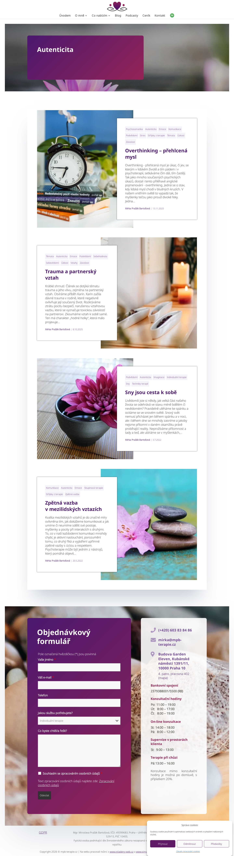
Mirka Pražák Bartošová (137, 208)
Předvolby (216, 843)
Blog (118, 15)
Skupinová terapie (93, 487)
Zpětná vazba (72, 494)
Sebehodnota (100, 256)
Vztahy (74, 262)
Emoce (162, 129)
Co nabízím (99, 15)
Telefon (43, 695)
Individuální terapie (177, 377)
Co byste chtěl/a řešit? (52, 731)
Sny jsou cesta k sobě (151, 392)
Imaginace (159, 377)
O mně (79, 15)
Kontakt (160, 15)
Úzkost (180, 135)
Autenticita (150, 129)
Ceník (146, 15)
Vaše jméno (47, 659)
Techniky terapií (140, 383)
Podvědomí (131, 135)
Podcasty (132, 15)
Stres (142, 135)
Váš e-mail (46, 677)
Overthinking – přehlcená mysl (156, 153)
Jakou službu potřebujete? (55, 713)
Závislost (130, 141)
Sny (128, 383)
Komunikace (175, 129)
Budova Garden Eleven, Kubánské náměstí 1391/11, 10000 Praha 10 (173, 661)
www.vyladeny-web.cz (121, 851)
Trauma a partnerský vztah (70, 274)
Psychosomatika (134, 129)
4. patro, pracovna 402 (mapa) (173, 676)
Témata (171, 135)
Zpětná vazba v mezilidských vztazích (73, 505)
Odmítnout (189, 843)
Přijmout (163, 843)
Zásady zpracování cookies (188, 851)
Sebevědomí (52, 262)
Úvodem (65, 15)
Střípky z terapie (156, 135)
